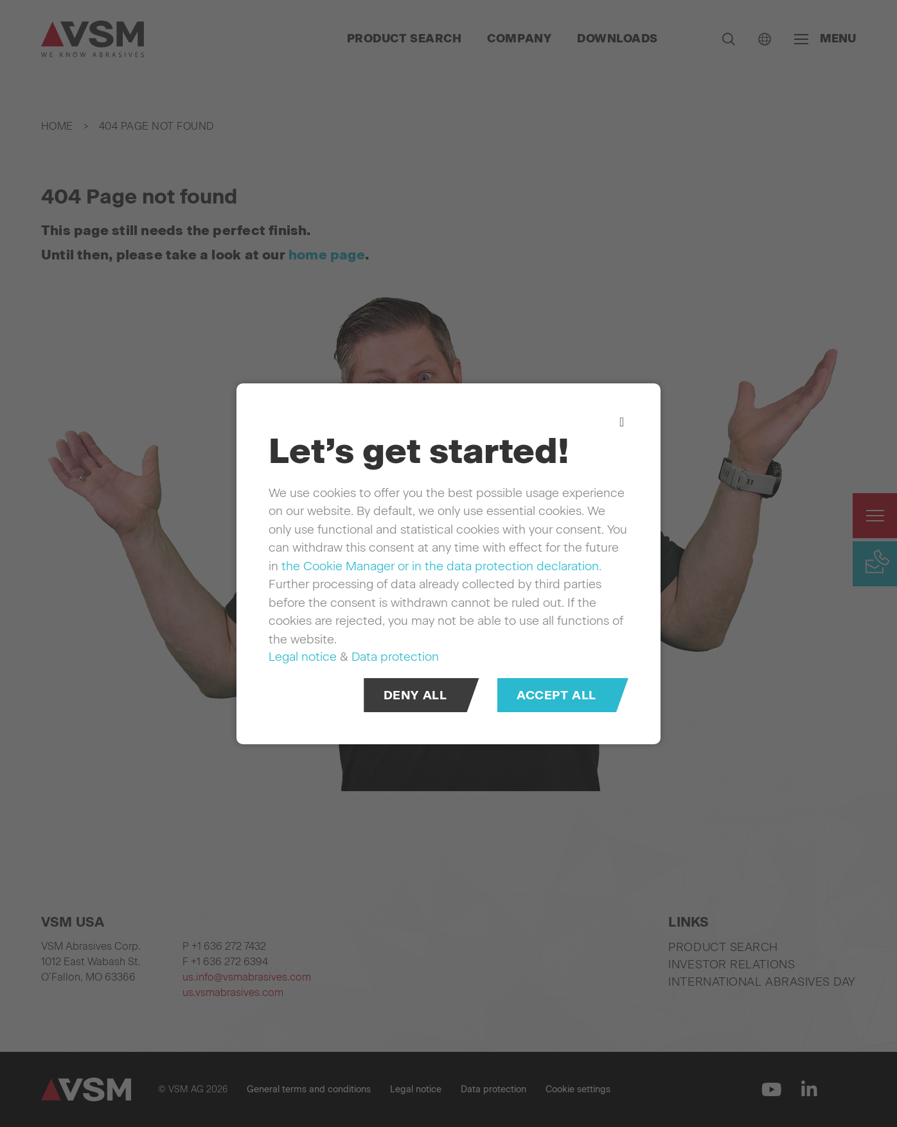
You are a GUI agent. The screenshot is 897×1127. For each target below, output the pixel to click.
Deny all (415, 694)
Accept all (556, 694)
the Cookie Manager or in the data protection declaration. (441, 565)
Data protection (395, 656)
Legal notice (303, 656)
